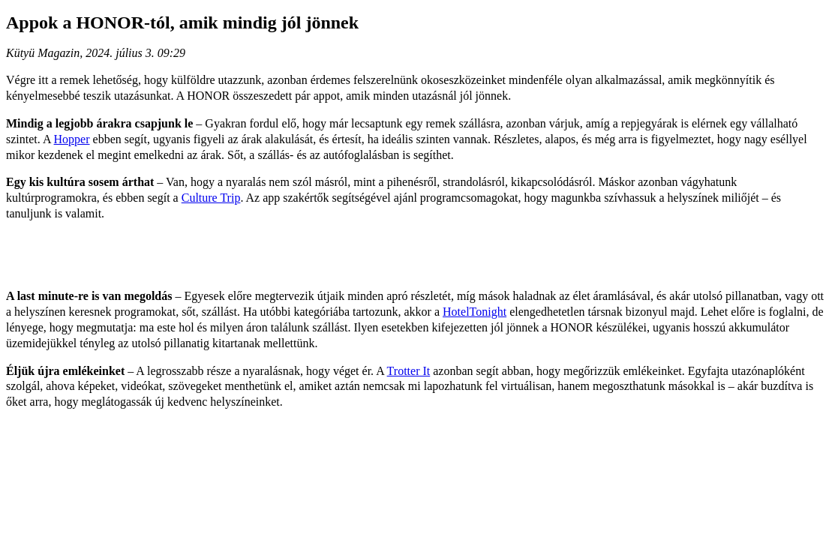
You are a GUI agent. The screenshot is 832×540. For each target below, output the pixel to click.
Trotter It (409, 370)
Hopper (72, 139)
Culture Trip (211, 197)
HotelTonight (474, 311)
